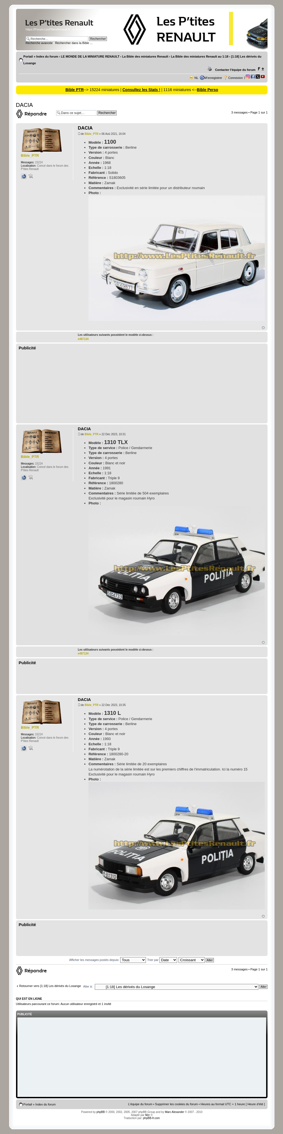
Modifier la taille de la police (261, 68)
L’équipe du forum (140, 1104)
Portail (28, 56)
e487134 (83, 339)
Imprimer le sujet (211, 68)
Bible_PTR (91, 133)
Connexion (235, 77)
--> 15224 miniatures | (103, 89)
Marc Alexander (174, 1112)
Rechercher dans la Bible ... (73, 43)
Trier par (162, 960)
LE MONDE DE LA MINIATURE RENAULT (90, 56)
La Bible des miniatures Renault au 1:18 (200, 56)
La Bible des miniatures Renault (145, 56)
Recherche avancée (39, 43)
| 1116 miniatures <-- (178, 89)
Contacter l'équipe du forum (235, 69)
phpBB (100, 1112)
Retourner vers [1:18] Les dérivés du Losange (50, 986)
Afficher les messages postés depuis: (107, 960)
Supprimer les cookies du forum (176, 1104)
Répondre (34, 113)
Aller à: (88, 986)
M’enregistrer (213, 77)
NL (196, 77)
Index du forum (47, 56)
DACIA (24, 105)
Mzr (147, 1115)
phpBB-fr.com (151, 1118)
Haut (263, 327)
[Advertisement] (142, 387)
